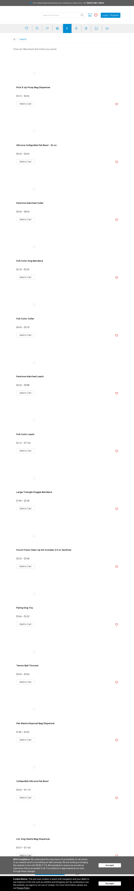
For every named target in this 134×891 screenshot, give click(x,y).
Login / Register (110, 15)
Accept (110, 865)
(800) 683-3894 (95, 3)
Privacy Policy (23, 888)
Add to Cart (25, 103)
